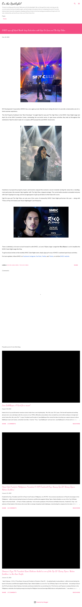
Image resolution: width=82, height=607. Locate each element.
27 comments (11, 592)
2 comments (11, 423)
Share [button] (76, 265)
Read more (76, 423)
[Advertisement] (41, 329)
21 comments (11, 508)
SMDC (17, 265)
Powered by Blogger (41, 602)
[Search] (75, 3)
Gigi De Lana (11, 265)
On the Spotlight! (11, 3)
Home (5, 18)
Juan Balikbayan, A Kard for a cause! (16, 405)
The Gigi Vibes (23, 265)
